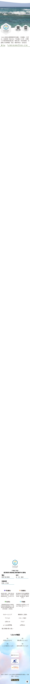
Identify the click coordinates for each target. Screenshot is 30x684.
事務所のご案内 (22, 614)
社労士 (7, 605)
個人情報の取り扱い (7, 628)
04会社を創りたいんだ (22, 645)
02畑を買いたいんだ (22, 639)
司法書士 (7, 594)
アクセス (7, 618)
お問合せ (22, 625)
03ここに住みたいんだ (7, 645)
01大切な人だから (7, 639)
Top (3, 45)
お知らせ (7, 621)
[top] (27, 681)
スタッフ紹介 (22, 618)
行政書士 (22, 594)
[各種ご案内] (18, 28)
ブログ (22, 621)
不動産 (22, 605)
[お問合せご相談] (25, 28)
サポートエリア (7, 614)
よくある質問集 (7, 625)
